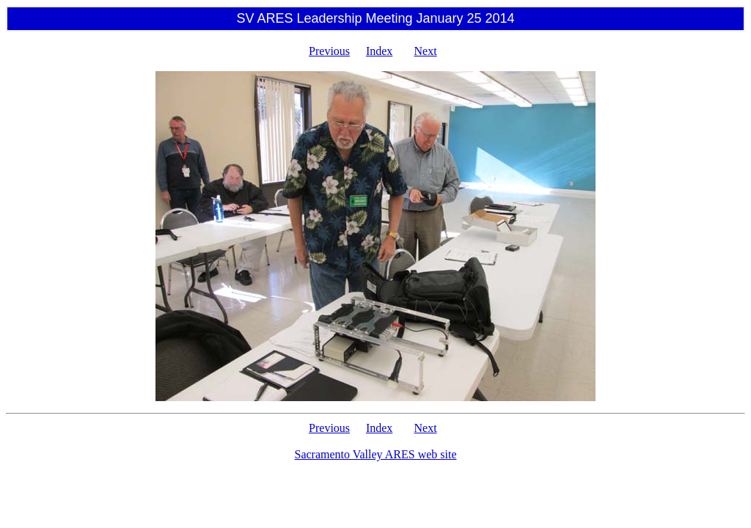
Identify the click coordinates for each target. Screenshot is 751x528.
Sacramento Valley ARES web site (376, 454)
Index (379, 51)
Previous (329, 51)
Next (425, 51)
